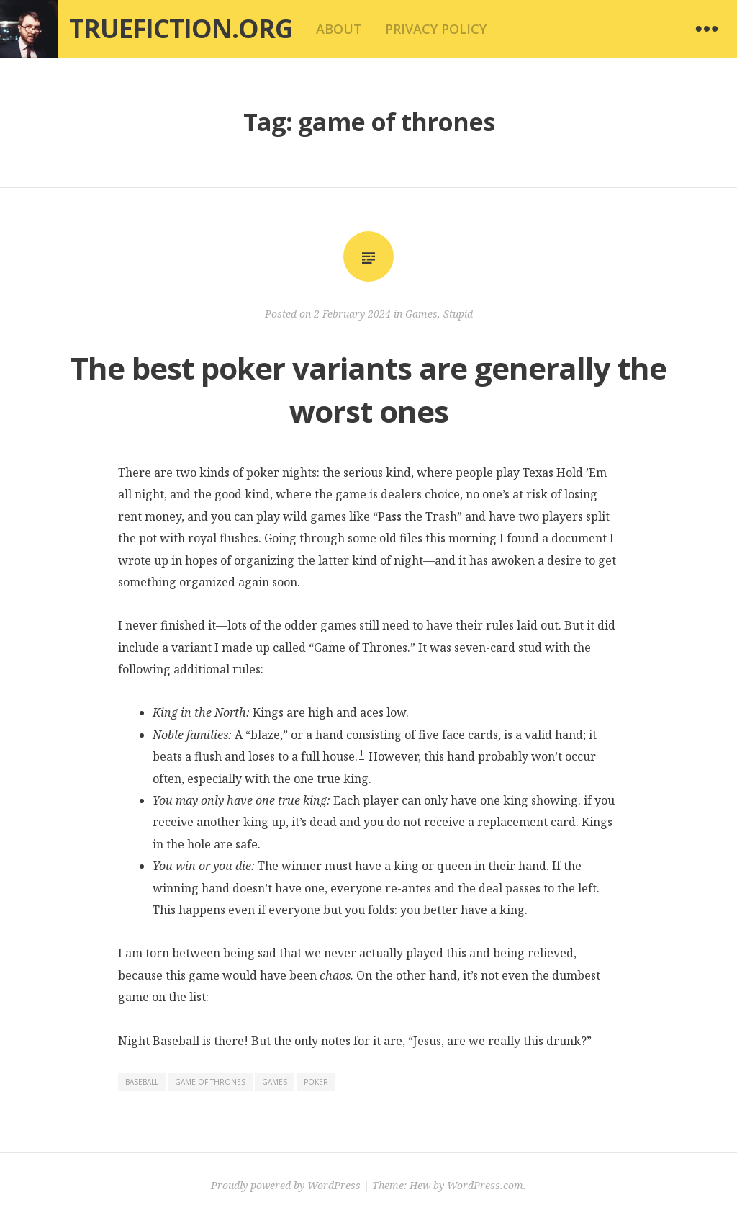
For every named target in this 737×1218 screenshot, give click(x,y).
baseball (141, 1082)
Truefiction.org (181, 28)
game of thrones (210, 1082)
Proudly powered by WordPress (286, 1185)
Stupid (458, 314)
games (274, 1082)
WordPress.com (485, 1185)
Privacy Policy (436, 28)
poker (316, 1082)
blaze (265, 735)
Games (421, 314)
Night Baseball (158, 1041)
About (339, 28)
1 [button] (361, 753)
